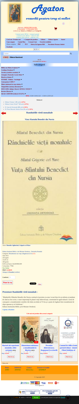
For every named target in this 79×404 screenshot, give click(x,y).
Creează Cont (32, 42)
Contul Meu (21, 42)
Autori (63, 39)
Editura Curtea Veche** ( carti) (16, 104)
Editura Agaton (53, 39)
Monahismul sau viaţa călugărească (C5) (22, 253)
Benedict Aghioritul (13, 245)
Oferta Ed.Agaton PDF (38, 44)
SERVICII (17, 367)
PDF (19, 44)
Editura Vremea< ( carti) (15, 102)
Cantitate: (5, 277)
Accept (36, 397)
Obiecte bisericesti (16, 57)
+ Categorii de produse (31, 39)
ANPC (7, 370)
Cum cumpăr (11, 42)
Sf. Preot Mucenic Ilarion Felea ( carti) (19, 109)
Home (7, 367)
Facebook (10, 47)
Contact (29, 367)
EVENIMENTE (39, 61)
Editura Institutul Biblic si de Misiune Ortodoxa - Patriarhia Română (22, 251)
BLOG (39, 59)
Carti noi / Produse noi (14, 39)
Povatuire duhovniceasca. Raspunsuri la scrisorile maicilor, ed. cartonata (49, 350)
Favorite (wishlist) (45, 42)
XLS (26, 44)
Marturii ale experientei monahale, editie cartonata (10, 348)
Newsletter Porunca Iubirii (56, 44)
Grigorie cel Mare (24, 245)
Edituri (43, 39)
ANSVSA (18, 370)
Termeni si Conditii (43, 367)
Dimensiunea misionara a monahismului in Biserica (30, 348)
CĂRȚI (5, 57)
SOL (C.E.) (30, 370)
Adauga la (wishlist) (11, 272)
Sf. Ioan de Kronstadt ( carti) (16, 107)
